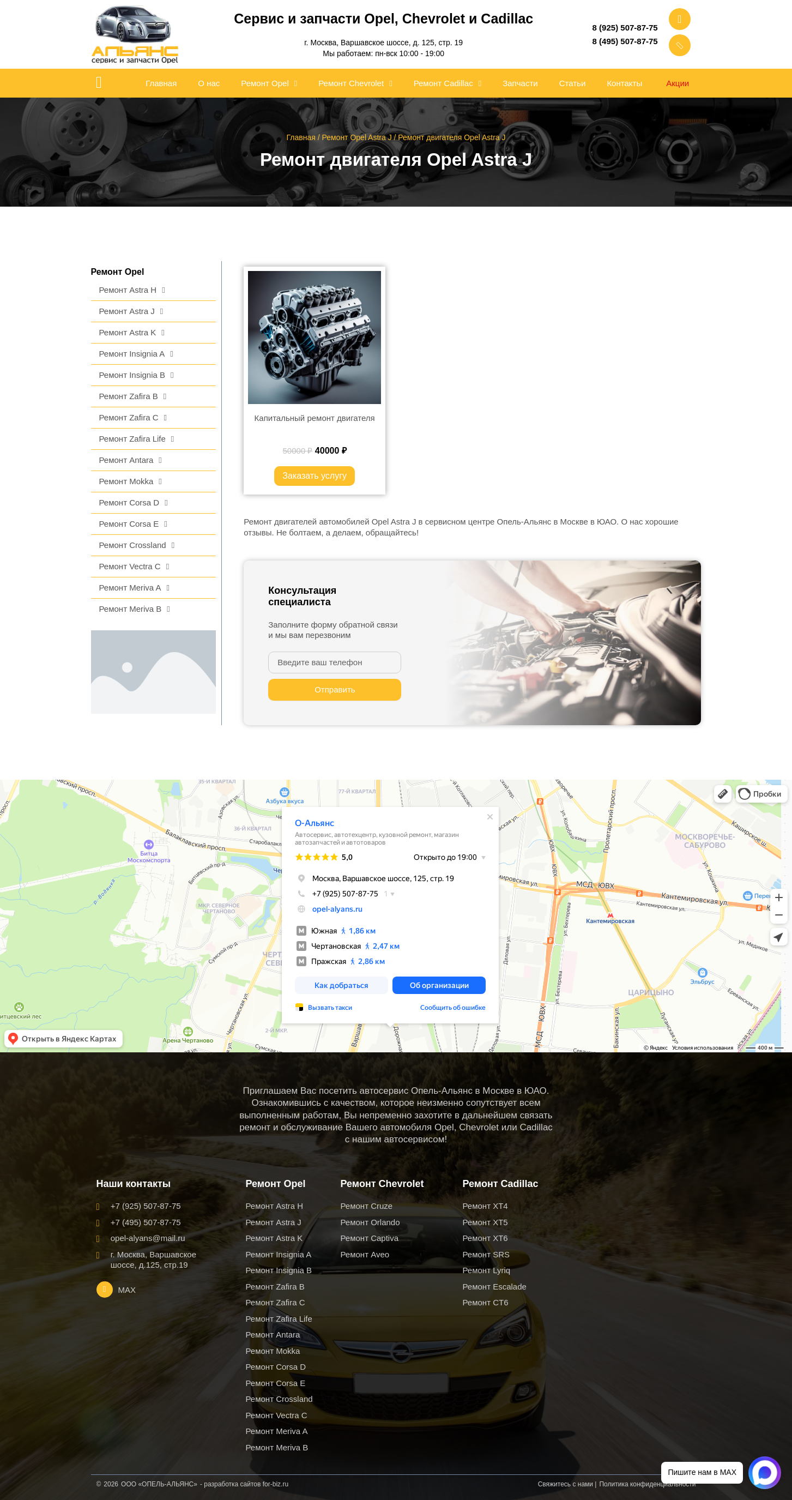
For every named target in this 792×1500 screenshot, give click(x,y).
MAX (127, 1289)
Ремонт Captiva (370, 1238)
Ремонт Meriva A (134, 588)
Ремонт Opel (269, 83)
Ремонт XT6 (485, 1238)
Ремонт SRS (486, 1254)
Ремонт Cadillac (448, 83)
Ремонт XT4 (485, 1205)
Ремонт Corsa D (133, 503)
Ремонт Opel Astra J (356, 137)
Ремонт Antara (130, 460)
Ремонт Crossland (137, 545)
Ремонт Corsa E (133, 524)
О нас (209, 83)
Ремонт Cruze (367, 1205)
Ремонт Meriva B (134, 609)
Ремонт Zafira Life (136, 439)
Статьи (572, 83)
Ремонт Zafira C (133, 417)
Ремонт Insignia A (136, 354)
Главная (161, 83)
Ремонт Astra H (132, 290)
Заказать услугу (314, 475)
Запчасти (520, 83)
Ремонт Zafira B (133, 396)
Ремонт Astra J (131, 311)
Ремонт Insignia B (136, 375)
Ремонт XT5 (485, 1222)
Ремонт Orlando (370, 1222)
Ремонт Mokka (130, 481)
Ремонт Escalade (495, 1286)
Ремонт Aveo (365, 1254)
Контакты (624, 83)
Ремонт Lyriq (487, 1270)
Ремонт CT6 (486, 1302)
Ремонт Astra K (132, 332)
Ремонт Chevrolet (355, 83)
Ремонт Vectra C (134, 566)
